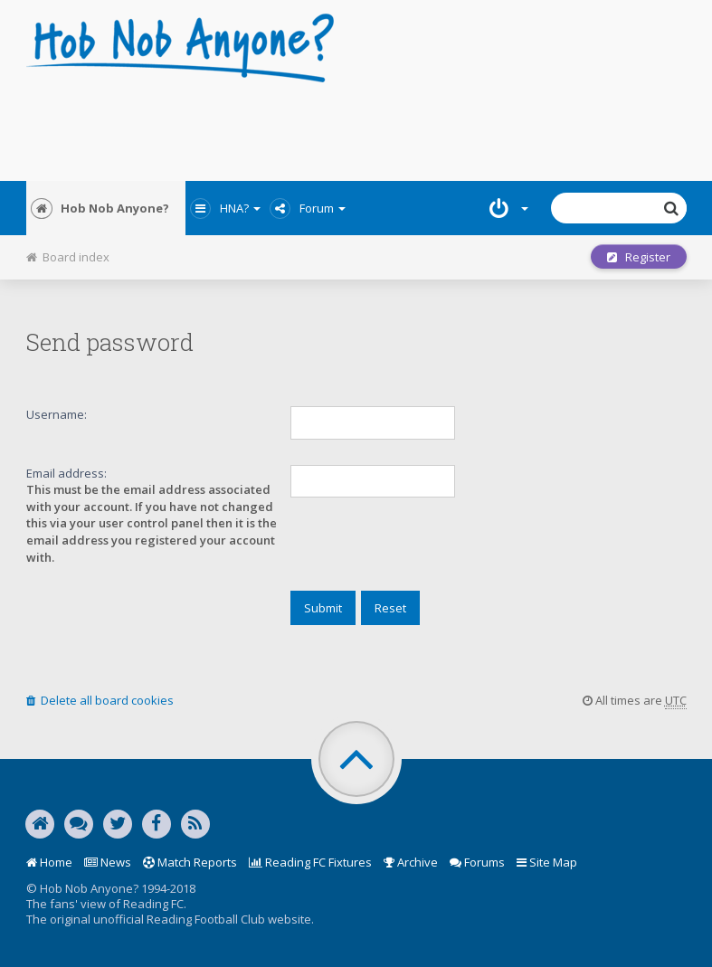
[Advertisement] (356, 126)
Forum (308, 208)
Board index (67, 257)
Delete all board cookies (100, 700)
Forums (477, 862)
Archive (411, 862)
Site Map (547, 862)
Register (638, 257)
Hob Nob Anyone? (100, 208)
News (107, 862)
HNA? (225, 208)
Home (49, 862)
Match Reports (190, 862)
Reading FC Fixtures (310, 862)
